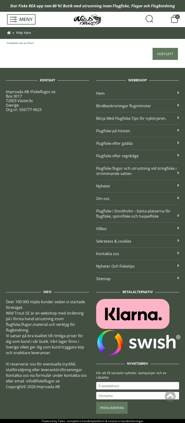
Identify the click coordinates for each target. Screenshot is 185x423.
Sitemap (137, 278)
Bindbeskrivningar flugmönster (137, 105)
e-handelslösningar (130, 421)
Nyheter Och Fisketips (137, 266)
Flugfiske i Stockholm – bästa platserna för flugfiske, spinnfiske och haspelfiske (137, 213)
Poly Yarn (23, 32)
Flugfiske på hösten (137, 130)
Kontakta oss (137, 253)
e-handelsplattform (92, 421)
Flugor (137, 5)
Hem (137, 93)
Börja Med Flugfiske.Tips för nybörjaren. (137, 118)
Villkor (137, 228)
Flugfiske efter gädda (137, 143)
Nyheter (137, 186)
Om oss (137, 198)
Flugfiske (121, 5)
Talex (61, 421)
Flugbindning (163, 5)
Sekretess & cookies (137, 241)
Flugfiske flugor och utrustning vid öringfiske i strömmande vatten (137, 171)
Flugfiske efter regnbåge (137, 155)
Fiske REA (26, 5)
